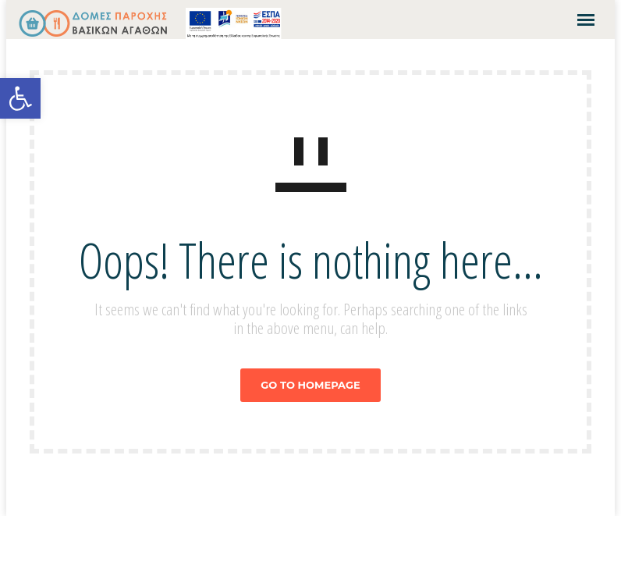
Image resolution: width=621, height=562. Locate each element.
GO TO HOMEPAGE (310, 385)
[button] (20, 98)
